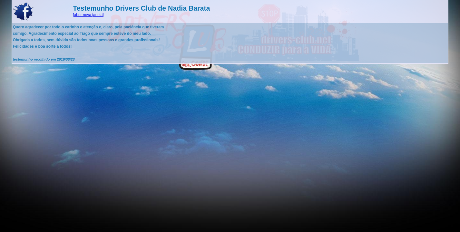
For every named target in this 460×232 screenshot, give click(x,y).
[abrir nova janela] (88, 15)
